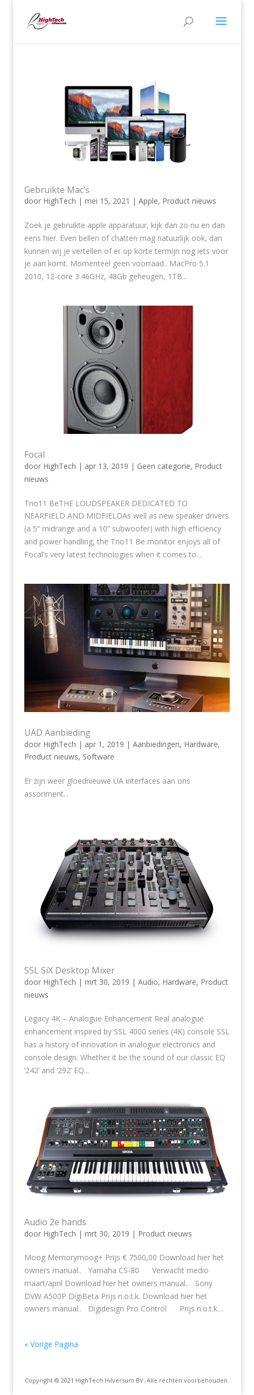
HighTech (59, 201)
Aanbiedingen (156, 744)
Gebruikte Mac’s (57, 190)
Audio (148, 982)
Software (98, 756)
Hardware (201, 744)
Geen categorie (163, 466)
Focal (34, 454)
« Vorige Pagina (51, 1344)
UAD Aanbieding (57, 732)
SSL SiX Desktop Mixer (69, 970)
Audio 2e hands (55, 1222)
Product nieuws (189, 201)
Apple (148, 201)
